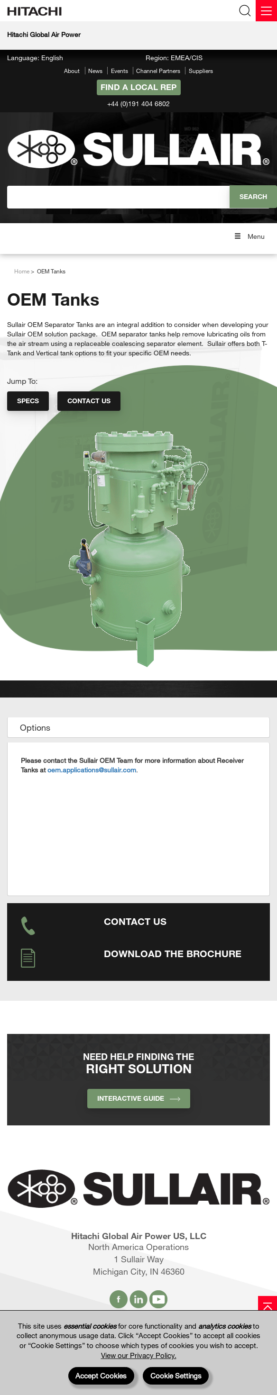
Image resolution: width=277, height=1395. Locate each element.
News (95, 70)
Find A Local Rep (138, 87)
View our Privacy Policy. (138, 1355)
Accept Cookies (101, 1375)
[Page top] (267, 1305)
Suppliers (201, 70)
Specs (28, 401)
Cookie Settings (176, 1375)
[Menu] (266, 10)
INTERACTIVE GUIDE (138, 1098)
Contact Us (89, 401)
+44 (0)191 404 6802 (138, 104)
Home (21, 271)
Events (119, 70)
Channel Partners (158, 70)
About (72, 70)
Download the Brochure (172, 953)
